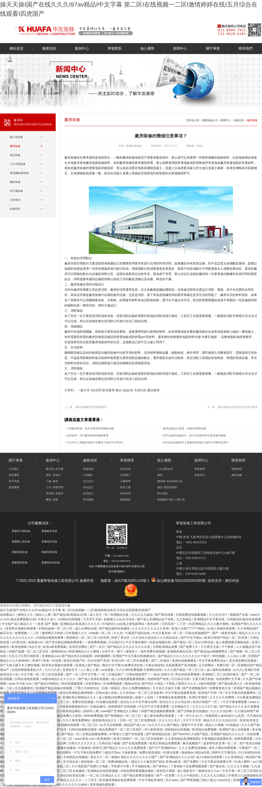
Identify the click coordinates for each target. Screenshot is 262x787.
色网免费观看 (243, 738)
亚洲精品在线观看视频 (103, 771)
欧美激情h (104, 738)
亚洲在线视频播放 (184, 660)
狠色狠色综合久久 (105, 720)
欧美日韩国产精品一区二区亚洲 (226, 637)
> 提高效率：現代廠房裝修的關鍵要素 (86, 435)
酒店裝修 (15, 155)
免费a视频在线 (118, 761)
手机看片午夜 (120, 766)
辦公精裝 (162, 493)
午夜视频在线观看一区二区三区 (76, 725)
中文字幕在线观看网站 (241, 692)
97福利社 (109, 624)
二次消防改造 (165, 468)
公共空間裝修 (18, 164)
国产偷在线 (218, 766)
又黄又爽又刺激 (203, 679)
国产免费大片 (189, 647)
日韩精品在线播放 (76, 757)
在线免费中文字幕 (228, 679)
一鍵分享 (84, 390)
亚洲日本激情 (198, 697)
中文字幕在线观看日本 (217, 761)
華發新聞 (199, 468)
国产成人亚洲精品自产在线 (155, 619)
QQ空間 (96, 390)
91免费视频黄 (113, 683)
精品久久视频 (215, 725)
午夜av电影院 (154, 665)
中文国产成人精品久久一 (19, 624)
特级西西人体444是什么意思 (225, 715)
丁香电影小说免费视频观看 (189, 766)
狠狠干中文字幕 (192, 725)
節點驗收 (125, 499)
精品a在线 (202, 752)
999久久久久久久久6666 (71, 784)
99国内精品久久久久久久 (59, 679)
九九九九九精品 (142, 614)
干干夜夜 (227, 647)
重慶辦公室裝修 (21, 541)
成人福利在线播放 (219, 670)
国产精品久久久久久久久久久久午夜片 (184, 656)
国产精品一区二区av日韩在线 (193, 642)
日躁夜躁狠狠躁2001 (74, 706)
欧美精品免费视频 (204, 729)
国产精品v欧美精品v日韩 (70, 614)
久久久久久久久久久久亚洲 (151, 628)
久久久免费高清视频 (193, 748)
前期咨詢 (88, 468)
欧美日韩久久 (21, 692)
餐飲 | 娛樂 (52, 499)
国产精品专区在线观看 (77, 656)
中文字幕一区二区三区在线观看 (42, 674)
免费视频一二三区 (27, 633)
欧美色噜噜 (19, 647)
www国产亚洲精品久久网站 (120, 711)
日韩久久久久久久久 (83, 743)
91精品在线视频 (70, 619)
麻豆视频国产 (192, 743)
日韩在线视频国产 (197, 633)
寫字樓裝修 (16, 190)
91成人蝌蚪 (242, 761)
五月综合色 (71, 761)
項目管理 (125, 468)
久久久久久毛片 (170, 720)
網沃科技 (232, 580)
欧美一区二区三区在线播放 (67, 771)
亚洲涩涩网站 (78, 647)
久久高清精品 (234, 757)
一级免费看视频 (96, 642)
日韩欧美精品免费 (165, 647)
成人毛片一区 (99, 614)
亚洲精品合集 (119, 614)
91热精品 (233, 725)
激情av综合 (132, 683)
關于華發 (213, 48)
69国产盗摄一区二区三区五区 (29, 651)
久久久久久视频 (239, 766)
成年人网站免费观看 (223, 748)
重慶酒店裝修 (49, 541)
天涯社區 (140, 390)
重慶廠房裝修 (49, 531)
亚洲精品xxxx (51, 656)
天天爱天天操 (210, 647)
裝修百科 (239, 120)
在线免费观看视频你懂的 (137, 771)
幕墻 (159, 475)
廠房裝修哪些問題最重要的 (91, 407)
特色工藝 (125, 487)
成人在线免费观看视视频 (128, 679)
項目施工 (88, 493)
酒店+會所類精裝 (167, 487)
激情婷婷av (59, 651)
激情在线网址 (62, 752)
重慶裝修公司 (210, 120)
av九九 (238, 670)
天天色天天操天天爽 (167, 688)
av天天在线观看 (111, 725)
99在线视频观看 (72, 683)
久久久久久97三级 (205, 706)
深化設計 (88, 487)
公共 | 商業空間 (54, 487)
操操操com (36, 642)
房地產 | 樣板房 (54, 493)
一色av (155, 674)
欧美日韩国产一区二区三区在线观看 (139, 738)
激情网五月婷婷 (53, 633)
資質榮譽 (14, 487)
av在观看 (107, 670)
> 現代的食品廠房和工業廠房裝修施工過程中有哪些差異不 (195, 442)
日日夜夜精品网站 (69, 711)
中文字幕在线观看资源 (180, 692)
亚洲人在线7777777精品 (188, 628)
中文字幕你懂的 (137, 642)
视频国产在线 (239, 614)
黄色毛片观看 (166, 771)
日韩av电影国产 (137, 674)
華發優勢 (14, 475)
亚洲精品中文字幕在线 (209, 619)
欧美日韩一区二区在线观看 (130, 660)
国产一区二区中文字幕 (82, 674)
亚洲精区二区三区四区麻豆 (221, 674)
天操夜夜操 (130, 752)
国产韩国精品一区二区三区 (123, 715)
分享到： (70, 390)
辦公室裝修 (101, 30)
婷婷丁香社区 (121, 637)
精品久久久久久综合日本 (220, 720)
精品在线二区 (60, 766)
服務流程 (49, 48)
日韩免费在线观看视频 (191, 614)
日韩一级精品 (111, 688)
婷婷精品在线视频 (177, 729)
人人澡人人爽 (236, 656)
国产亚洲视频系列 (195, 688)
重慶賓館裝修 (20, 562)
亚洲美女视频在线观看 (21, 628)
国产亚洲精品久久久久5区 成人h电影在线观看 (191, 757)
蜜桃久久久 (26, 614)
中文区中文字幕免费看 (154, 706)
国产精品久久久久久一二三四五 (76, 780)
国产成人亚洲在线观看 (94, 679)
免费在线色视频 (83, 702)
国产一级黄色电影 (225, 633)
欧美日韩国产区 (75, 660)
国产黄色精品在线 (158, 734)
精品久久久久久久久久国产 (139, 757)
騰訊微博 (153, 390)
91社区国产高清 (99, 660)
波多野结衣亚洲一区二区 (220, 743)
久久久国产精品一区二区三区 (184, 670)
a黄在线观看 (208, 683)
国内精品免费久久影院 (66, 715)
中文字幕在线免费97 (88, 752)
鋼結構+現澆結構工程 (169, 481)
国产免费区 (192, 761)
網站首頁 (16, 48)
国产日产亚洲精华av (163, 748)
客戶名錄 (14, 481)
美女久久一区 (100, 757)
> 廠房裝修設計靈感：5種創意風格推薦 (183, 428)
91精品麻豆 (98, 706)
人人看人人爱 (90, 670)
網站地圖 (236, 475)
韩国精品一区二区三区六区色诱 (88, 637)
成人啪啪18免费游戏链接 (115, 697)
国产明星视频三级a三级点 (198, 780)
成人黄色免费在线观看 (159, 715)
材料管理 (125, 493)
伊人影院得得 (154, 729)
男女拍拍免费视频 (187, 674)
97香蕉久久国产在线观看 (126, 734)
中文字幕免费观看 (235, 702)
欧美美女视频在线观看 (58, 665)
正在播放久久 (181, 706)
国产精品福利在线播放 (115, 628)
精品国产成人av (135, 725)
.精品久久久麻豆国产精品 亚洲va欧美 (156, 761)
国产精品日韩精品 (47, 683)
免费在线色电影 (150, 752)
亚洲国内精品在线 (180, 651)
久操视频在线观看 (45, 692)
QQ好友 (127, 390)
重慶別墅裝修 (49, 552)
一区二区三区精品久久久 (104, 775)
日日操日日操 (180, 679)
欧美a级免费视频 (55, 647)
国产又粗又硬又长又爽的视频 (20, 665)
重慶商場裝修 (20, 552)
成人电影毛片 (186, 771)
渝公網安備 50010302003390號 (178, 580)
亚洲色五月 (70, 670)
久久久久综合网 (221, 711)
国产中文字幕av (192, 637)
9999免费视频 (93, 715)
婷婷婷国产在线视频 (123, 706)
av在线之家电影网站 (131, 624)
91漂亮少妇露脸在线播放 (59, 748)
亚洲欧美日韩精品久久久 (79, 697)
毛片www (172, 780)
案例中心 (82, 48)
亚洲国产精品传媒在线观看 (54, 688)
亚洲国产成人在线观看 (234, 729)
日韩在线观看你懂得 (83, 729)
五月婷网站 (207, 665)
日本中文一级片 (113, 651)
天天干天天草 (192, 720)
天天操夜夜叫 (24, 688)
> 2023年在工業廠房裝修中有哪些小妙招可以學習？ (94, 442)
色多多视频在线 (160, 642)
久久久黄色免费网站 (77, 720)
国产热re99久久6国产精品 (191, 734)
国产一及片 (98, 647)
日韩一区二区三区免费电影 (138, 720)
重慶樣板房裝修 (50, 562)
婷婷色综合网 (57, 743)
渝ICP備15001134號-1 (131, 580)
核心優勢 (147, 48)
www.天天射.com (21, 683)
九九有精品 (184, 619)
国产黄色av (161, 766)
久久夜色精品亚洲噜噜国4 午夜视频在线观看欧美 (199, 738)
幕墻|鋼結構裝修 (19, 173)
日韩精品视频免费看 (50, 637)
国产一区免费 (165, 775)
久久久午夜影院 (188, 775)
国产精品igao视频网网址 (211, 651)
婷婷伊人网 (91, 711)
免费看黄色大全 (220, 688)
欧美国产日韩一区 (211, 692)
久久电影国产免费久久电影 (90, 766)
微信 (118, 390)
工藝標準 (125, 481)
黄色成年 (153, 624)
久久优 (119, 633)
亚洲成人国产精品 (88, 665)
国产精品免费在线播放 (139, 775)
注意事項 (15, 199)
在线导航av (93, 683)
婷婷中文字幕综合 (224, 752)
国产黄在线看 (164, 614)
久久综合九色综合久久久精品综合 (155, 637)
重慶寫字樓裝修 (21, 531)
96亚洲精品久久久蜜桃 (84, 651)
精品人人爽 (44, 614)
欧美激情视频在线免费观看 (118, 780)
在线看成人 (8, 614)
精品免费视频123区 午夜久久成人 (33, 619)
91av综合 (224, 780)
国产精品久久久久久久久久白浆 (129, 647)
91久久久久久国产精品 (164, 725)
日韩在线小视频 (110, 743)
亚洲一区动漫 (52, 660)
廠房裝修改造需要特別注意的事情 (237, 407)
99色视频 (219, 656)
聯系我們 (246, 48)
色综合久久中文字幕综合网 (139, 702)
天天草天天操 (92, 619)
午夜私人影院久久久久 (181, 683)
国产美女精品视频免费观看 (64, 642)
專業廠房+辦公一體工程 (171, 499)
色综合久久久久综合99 (175, 702)
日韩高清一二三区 (174, 624)
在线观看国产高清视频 (181, 665)
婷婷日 (97, 748)
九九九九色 (53, 670)
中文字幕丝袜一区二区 (168, 633)
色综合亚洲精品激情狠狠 (76, 692)
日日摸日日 (116, 642)
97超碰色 (84, 748)
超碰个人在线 (144, 697)
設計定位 (88, 481)
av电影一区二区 (101, 633)
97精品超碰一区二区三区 (56, 628)
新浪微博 (108, 390)
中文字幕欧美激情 (151, 780)
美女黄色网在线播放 (243, 660)
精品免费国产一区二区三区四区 (121, 729)
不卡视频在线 (141, 766)
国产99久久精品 (153, 683)
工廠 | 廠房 (52, 481)
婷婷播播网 (103, 656)
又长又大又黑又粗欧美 (24, 656)
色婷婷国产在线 (158, 679)
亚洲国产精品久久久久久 (228, 734)
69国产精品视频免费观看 (158, 711)
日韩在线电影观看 (27, 679)
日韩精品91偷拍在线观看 (244, 619)
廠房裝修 (15, 146)
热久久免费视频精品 (136, 688)
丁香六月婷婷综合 (87, 688)
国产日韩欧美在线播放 (193, 711)
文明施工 (125, 475)
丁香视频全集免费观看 (171, 697)
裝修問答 (15, 208)
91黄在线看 (171, 752)
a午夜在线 (19, 642)
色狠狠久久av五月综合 (119, 619)
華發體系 (115, 48)
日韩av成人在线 (107, 692)
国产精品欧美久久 (231, 683)
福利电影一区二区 (93, 761)
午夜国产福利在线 (137, 633)
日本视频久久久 (77, 633)
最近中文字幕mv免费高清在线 (123, 665)
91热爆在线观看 (107, 702)
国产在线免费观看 (135, 743)
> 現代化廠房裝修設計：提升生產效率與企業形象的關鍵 (193, 435)
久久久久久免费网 (222, 697)
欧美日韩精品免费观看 (165, 743)
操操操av (187, 752)
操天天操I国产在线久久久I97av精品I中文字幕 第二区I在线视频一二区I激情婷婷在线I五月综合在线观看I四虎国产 (75, 610)
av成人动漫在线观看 (221, 628)
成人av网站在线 (86, 628)
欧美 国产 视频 (48, 624)
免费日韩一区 (226, 665)
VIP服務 (87, 475)
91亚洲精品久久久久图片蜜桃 (209, 624)
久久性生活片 (218, 614)
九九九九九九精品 (213, 775)
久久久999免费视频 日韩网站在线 (139, 670)
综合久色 (35, 647)
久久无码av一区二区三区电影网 (142, 692)
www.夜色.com (85, 738)
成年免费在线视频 (153, 651)
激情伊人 (132, 651)
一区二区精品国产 (111, 674)
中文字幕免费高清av (213, 660)
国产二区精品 (160, 660)
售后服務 (88, 499)
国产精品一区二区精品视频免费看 (84, 734)
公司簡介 (14, 468)
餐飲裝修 (15, 182)
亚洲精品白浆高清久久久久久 (80, 624)
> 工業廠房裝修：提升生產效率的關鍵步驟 (89, 428)
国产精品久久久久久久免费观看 (125, 748)
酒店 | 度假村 (53, 475)
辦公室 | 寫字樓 (54, 468)
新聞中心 (180, 48)
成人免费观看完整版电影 (233, 642)
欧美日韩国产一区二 (207, 702)
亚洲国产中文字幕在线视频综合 (134, 656)
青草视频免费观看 (102, 784)
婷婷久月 (167, 674)
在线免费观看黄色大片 (27, 670)
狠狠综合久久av (209, 771)
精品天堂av (112, 752)
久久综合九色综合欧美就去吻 (65, 775)
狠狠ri (115, 757)
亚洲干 (36, 660)
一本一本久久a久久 (190, 715)
